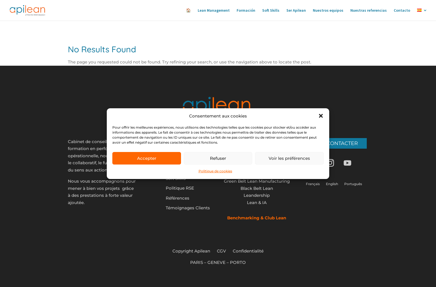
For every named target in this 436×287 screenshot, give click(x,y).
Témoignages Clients (188, 207)
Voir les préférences (289, 158)
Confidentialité (248, 251)
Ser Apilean (296, 10)
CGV (221, 251)
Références (177, 198)
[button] (321, 116)
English (332, 184)
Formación (246, 10)
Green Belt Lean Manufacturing (257, 181)
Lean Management (214, 10)
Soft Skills (270, 10)
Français (313, 184)
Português (353, 184)
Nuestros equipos (328, 10)
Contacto (402, 10)
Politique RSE (180, 188)
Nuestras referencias (368, 10)
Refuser (218, 158)
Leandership (257, 195)
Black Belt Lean (257, 188)
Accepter (146, 158)
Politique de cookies (215, 171)
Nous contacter (334, 143)
